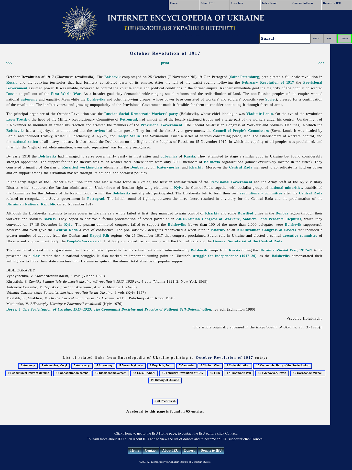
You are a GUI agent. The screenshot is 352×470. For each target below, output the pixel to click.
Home (174, 3)
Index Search (270, 3)
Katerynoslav (168, 167)
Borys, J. (108, 309)
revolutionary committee (261, 193)
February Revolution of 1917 (268, 82)
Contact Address (302, 3)
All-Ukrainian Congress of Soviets (266, 230)
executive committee (300, 235)
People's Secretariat (84, 241)
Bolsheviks (96, 99)
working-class (91, 167)
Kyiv (178, 187)
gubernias (169, 156)
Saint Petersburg (244, 77)
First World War (66, 93)
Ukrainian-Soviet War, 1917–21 (286, 250)
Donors (189, 450)
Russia (12, 82)
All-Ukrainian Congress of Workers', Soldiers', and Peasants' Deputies (238, 219)
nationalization (25, 141)
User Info (237, 3)
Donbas (136, 167)
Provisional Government (161, 125)
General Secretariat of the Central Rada (247, 241)
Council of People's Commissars (241, 130)
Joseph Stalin (128, 136)
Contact (150, 450)
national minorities (286, 187)
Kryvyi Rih (99, 235)
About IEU (207, 3)
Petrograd (128, 119)
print (165, 63)
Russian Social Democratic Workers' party (141, 114)
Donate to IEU (332, 3)
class (37, 256)
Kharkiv (196, 167)
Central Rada (240, 167)
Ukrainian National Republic (31, 204)
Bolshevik (112, 77)
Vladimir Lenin (259, 114)
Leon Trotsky (17, 119)
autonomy (29, 99)
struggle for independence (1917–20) (224, 256)
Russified (70, 167)
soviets (99, 130)
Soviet (270, 99)
